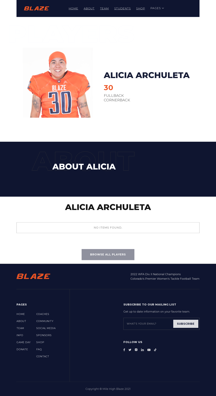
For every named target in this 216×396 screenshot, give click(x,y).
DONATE (22, 349)
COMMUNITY (44, 321)
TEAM (104, 8)
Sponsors (43, 335)
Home (73, 8)
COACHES (42, 314)
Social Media (46, 328)
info (19, 335)
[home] (36, 8)
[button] (157, 8)
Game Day (23, 342)
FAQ (39, 349)
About (89, 8)
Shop (140, 8)
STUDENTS (122, 8)
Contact (42, 356)
